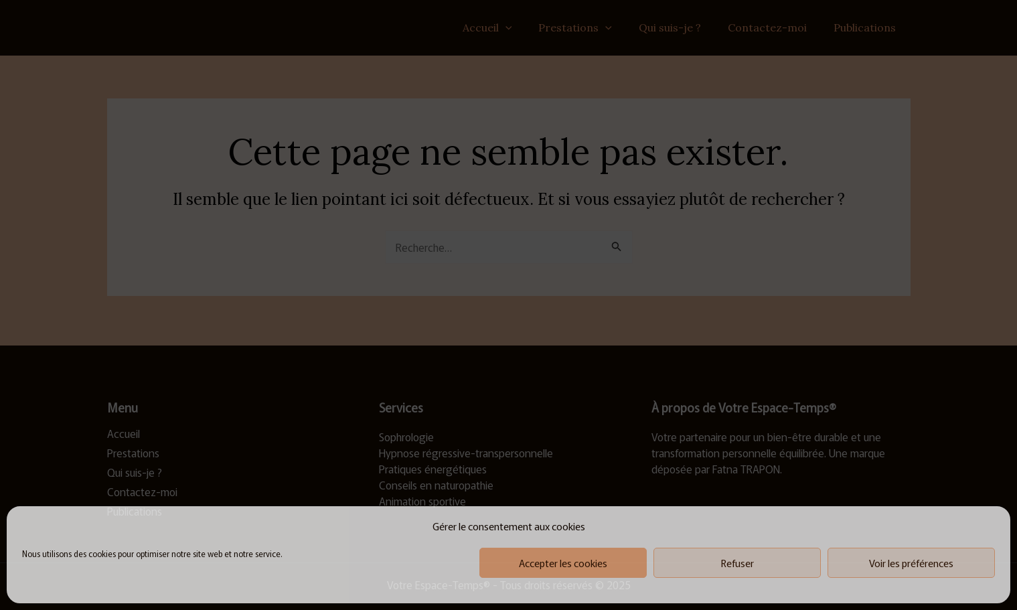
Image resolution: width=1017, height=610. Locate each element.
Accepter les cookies (563, 563)
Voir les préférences (911, 563)
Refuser (737, 563)
